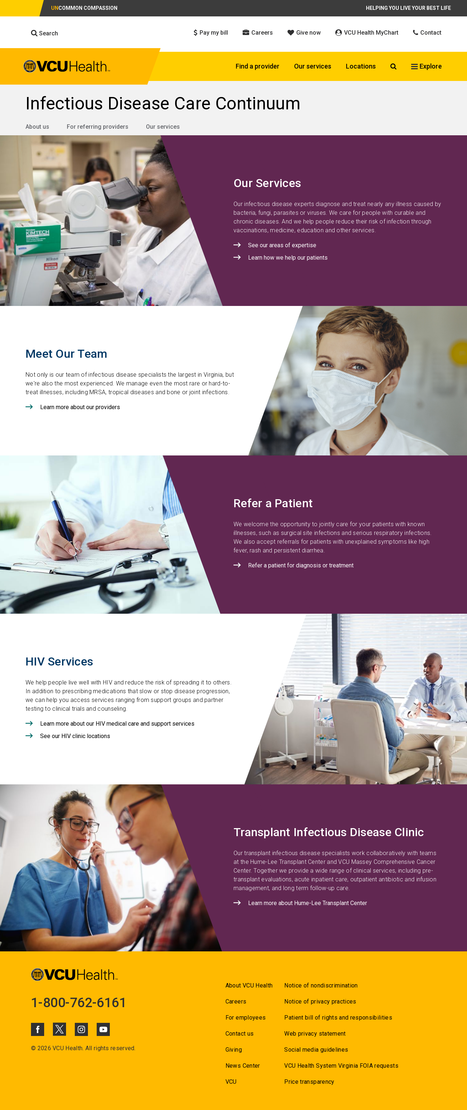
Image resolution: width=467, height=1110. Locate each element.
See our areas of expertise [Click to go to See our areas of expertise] (282, 245)
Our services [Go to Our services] (163, 126)
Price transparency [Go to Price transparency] (309, 1081)
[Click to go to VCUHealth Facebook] (37, 1029)
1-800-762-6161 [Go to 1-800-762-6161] (79, 1002)
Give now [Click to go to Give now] (304, 32)
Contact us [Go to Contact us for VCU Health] (239, 1033)
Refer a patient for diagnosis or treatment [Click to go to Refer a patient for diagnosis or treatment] (301, 565)
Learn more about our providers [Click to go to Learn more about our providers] (80, 407)
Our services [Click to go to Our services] (312, 66)
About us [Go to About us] (37, 126)
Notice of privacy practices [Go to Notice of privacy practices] (320, 1001)
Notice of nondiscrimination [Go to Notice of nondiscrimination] (321, 985)
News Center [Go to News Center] (242, 1065)
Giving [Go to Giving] (233, 1049)
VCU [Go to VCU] (231, 1081)
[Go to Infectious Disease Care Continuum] (233, 103)
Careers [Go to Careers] (235, 1001)
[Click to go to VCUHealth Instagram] (81, 1029)
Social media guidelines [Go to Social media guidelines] (316, 1049)
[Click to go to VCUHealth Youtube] (103, 1029)
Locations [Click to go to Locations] (361, 66)
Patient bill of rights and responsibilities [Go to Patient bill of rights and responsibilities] (338, 1017)
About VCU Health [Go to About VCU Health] (249, 985)
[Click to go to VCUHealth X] (59, 1029)
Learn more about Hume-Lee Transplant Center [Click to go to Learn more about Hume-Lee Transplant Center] (307, 903)
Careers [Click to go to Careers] (258, 32)
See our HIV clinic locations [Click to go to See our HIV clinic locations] (75, 736)
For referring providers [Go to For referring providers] (97, 126)
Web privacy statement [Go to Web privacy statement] (315, 1033)
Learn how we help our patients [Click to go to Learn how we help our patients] (288, 257)
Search (44, 33)
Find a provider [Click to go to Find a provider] (257, 66)
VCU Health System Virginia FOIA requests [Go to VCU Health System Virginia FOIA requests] (341, 1065)
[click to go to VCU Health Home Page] (67, 67)
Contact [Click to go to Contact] (427, 32)
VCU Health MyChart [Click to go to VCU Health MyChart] (366, 32)
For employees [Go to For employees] (245, 1017)
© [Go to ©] (33, 1048)
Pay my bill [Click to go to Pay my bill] (211, 32)
